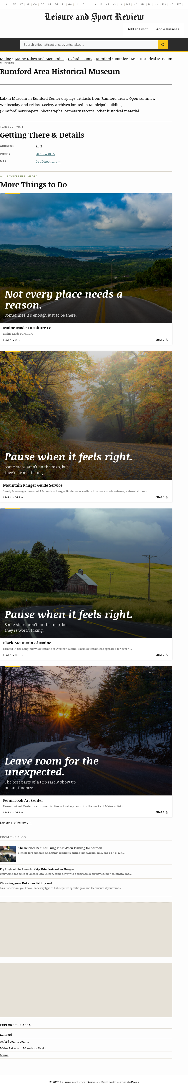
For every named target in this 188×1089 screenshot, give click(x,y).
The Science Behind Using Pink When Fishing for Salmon (60, 848)
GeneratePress (128, 1082)
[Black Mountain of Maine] (86, 573)
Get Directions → (48, 161)
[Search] (163, 44)
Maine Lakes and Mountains (39, 58)
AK (14, 4)
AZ (21, 4)
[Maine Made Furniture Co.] (86, 258)
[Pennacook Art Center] (86, 730)
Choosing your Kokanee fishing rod (26, 883)
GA (70, 4)
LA (121, 4)
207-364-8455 (45, 153)
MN (157, 4)
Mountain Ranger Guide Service (32, 485)
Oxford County (80, 58)
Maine (5, 58)
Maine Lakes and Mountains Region (23, 1048)
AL (7, 4)
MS (164, 4)
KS (107, 4)
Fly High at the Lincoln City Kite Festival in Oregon (37, 869)
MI (149, 4)
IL (89, 4)
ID (83, 4)
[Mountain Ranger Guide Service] (86, 415)
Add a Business (167, 29)
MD (135, 4)
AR (28, 4)
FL (63, 4)
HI (76, 4)
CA (35, 4)
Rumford (103, 58)
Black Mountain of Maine (27, 642)
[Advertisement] (86, 929)
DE (56, 4)
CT (50, 4)
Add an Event (138, 29)
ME (128, 4)
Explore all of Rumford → (16, 822)
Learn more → (13, 339)
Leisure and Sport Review (94, 16)
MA (143, 4)
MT (179, 4)
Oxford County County (14, 1041)
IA (101, 4)
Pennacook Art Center (23, 800)
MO (172, 4)
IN (95, 4)
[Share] (162, 340)
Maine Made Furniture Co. (27, 328)
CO (42, 4)
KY (114, 4)
